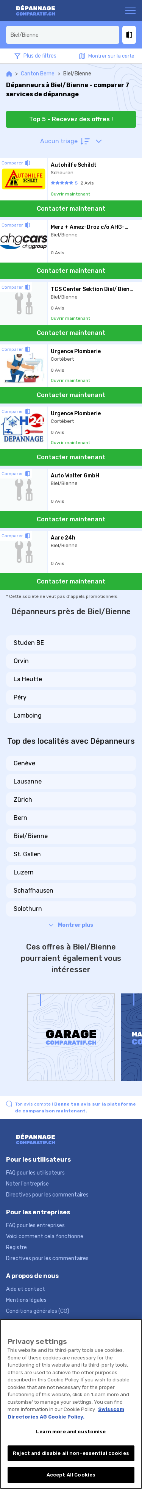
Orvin (21, 661)
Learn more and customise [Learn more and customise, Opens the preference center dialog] (71, 1431)
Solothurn (28, 908)
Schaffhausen (33, 890)
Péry (20, 697)
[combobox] (62, 35)
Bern (20, 817)
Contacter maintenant (71, 208)
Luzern (24, 872)
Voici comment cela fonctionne (44, 1236)
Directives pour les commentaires (47, 1195)
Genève (24, 763)
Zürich (23, 799)
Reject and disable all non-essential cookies (71, 1453)
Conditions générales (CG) (37, 1311)
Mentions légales (26, 1300)
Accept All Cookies (71, 1475)
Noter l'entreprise (27, 1184)
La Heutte (28, 679)
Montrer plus (71, 925)
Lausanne (28, 781)
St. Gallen (27, 854)
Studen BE (29, 642)
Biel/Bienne (31, 836)
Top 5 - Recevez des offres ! (71, 119)
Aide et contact (25, 1289)
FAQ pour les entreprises (35, 1225)
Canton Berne (38, 73)
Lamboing (28, 715)
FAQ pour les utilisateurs (35, 1173)
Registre (16, 1247)
